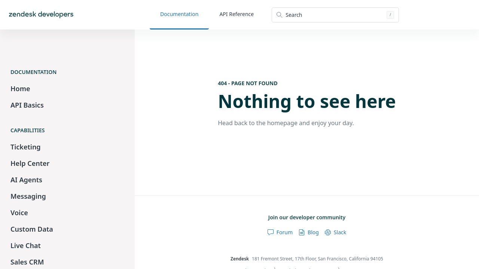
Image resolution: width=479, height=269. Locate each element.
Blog (309, 232)
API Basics (27, 105)
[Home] (41, 14)
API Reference (236, 14)
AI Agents (26, 179)
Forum (280, 232)
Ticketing (25, 146)
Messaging (28, 196)
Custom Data (31, 229)
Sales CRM (27, 261)
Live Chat (25, 245)
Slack (335, 232)
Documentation (179, 14)
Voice (19, 212)
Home (20, 88)
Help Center (29, 163)
